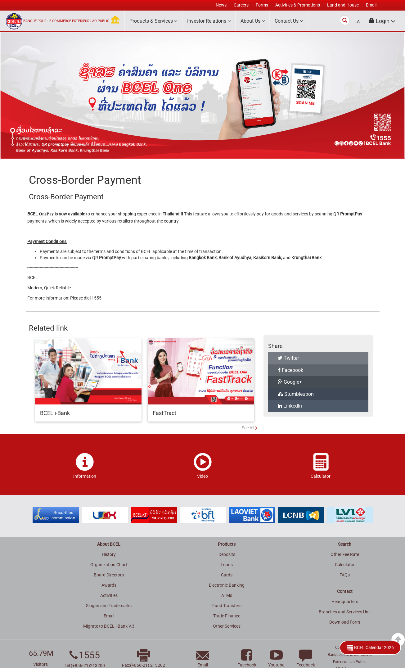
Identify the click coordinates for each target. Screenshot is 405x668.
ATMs (226, 595)
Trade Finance (226, 615)
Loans (227, 564)
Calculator (345, 564)
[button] (382, 21)
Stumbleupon (296, 394)
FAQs (345, 574)
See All (248, 427)
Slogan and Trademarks (109, 605)
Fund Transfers (226, 605)
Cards (226, 574)
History (109, 554)
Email (109, 615)
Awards (108, 585)
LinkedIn (290, 406)
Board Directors (109, 574)
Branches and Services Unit (345, 611)
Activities (109, 595)
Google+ (290, 382)
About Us (253, 21)
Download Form (344, 622)
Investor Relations (209, 21)
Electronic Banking (227, 585)
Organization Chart (108, 564)
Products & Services (153, 21)
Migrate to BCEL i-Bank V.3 (108, 626)
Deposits (226, 554)
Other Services (227, 626)
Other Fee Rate (345, 554)
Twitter (288, 358)
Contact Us (289, 21)
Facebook (290, 370)
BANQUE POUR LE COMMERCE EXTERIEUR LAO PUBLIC (66, 21)
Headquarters (344, 601)
